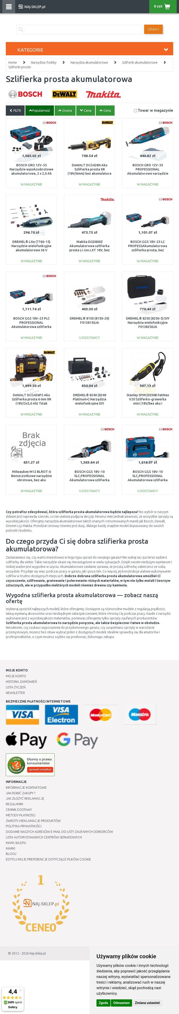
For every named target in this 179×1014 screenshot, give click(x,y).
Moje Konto (16, 676)
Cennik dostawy (19, 809)
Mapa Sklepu (16, 843)
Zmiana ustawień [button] (147, 1003)
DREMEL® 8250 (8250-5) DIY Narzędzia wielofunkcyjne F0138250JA (147, 323)
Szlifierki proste (19, 67)
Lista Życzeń (16, 687)
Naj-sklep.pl (38, 953)
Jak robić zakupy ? (20, 793)
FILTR (15, 110)
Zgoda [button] (103, 1003)
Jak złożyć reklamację (25, 798)
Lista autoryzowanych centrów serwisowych (44, 837)
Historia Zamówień (21, 682)
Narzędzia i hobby (43, 62)
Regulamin (14, 804)
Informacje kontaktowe (26, 787)
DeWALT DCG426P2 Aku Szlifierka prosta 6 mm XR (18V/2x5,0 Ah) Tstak (31, 399)
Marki (10, 848)
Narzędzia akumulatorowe (89, 62)
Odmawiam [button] (121, 1003)
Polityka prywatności (23, 826)
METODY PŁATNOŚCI (20, 815)
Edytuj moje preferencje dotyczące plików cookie (48, 859)
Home (12, 62)
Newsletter (15, 693)
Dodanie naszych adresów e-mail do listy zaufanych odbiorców (59, 832)
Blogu (11, 854)
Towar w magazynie (155, 110)
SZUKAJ (153, 29)
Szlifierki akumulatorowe (140, 62)
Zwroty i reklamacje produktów (33, 821)
